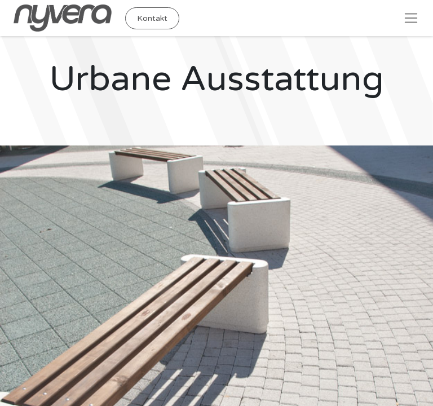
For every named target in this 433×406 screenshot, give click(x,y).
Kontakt (152, 18)
